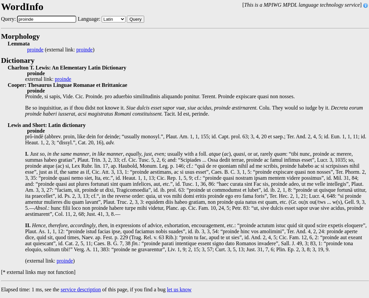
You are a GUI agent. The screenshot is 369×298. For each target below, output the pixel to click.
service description (81, 289)
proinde (35, 49)
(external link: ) (60, 49)
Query (135, 19)
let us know (179, 289)
